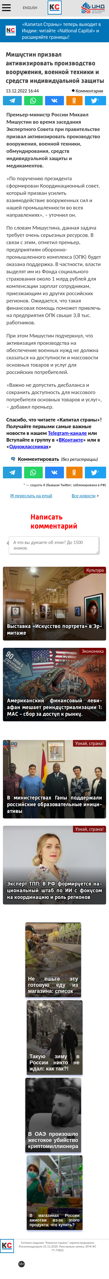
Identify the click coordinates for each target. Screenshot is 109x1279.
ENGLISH (30, 7)
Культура (95, 570)
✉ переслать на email (31, 495)
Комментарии (89, 91)
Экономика (93, 651)
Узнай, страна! (89, 743)
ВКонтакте (71, 439)
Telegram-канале (67, 433)
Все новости (84, 495)
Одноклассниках (29, 446)
